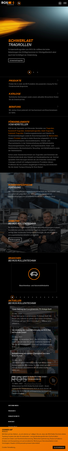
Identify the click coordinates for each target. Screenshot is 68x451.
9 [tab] (44, 297)
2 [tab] (33, 72)
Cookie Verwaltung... (9, 447)
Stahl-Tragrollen (47, 131)
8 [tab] (40, 297)
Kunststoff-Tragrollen (16, 131)
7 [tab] (36, 297)
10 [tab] (48, 297)
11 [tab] (52, 297)
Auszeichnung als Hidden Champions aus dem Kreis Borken (34, 361)
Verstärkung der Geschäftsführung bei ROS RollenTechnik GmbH (34, 338)
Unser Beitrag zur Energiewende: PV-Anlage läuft (34, 316)
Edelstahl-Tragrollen (15, 133)
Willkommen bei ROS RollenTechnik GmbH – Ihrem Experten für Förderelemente (34, 385)
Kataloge (34, 97)
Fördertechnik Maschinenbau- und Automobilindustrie (34, 277)
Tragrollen (50, 128)
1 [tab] (29, 72)
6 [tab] (32, 297)
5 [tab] (28, 297)
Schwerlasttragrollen (16, 60)
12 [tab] (56, 297)
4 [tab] (24, 297)
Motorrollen (53, 136)
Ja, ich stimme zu (59, 447)
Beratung (34, 110)
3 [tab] (37, 72)
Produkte (34, 83)
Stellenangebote (15, 240)
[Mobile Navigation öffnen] (64, 3)
